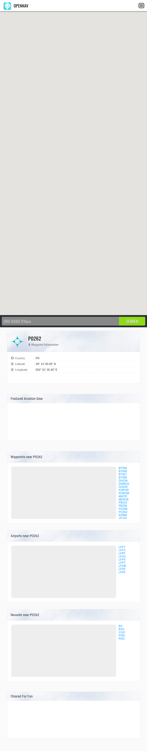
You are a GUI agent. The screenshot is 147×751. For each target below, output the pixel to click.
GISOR (123, 486)
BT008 (123, 471)
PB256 (123, 505)
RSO (122, 638)
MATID (123, 496)
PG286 (123, 508)
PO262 (123, 512)
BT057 (123, 474)
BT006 (123, 468)
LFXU (122, 556)
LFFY (122, 547)
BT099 (123, 477)
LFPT (122, 562)
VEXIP (123, 518)
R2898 (123, 515)
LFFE (122, 572)
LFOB (122, 565)
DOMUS (124, 483)
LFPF (122, 553)
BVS (121, 629)
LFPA (122, 569)
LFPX (122, 559)
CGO (122, 632)
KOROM (124, 493)
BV (120, 626)
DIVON (123, 480)
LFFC (122, 550)
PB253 (123, 502)
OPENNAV (16, 5)
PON (122, 635)
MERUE (124, 499)
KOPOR (124, 490)
